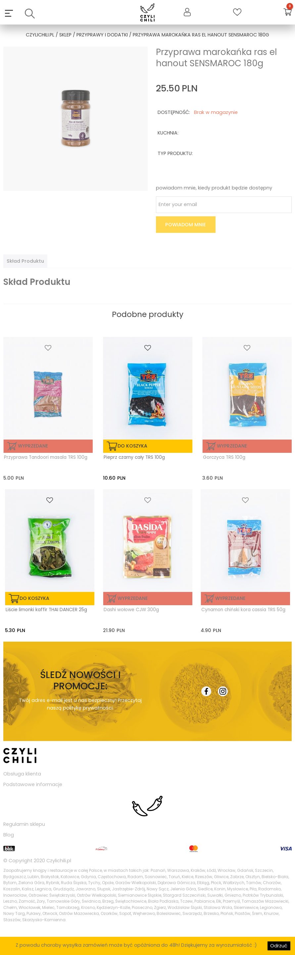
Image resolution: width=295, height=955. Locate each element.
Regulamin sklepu (24, 824)
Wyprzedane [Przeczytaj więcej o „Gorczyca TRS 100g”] (232, 446)
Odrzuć (278, 945)
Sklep (65, 34)
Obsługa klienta (22, 773)
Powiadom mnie (185, 224)
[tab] (25, 261)
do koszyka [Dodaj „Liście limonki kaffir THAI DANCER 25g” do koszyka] (34, 598)
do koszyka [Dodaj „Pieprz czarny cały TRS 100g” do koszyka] (132, 446)
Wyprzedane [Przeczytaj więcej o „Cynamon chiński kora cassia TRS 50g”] (230, 598)
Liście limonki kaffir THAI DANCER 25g (46, 610)
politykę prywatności (88, 708)
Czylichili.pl (58, 860)
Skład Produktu (25, 261)
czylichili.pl (40, 34)
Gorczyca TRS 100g (224, 457)
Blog (8, 834)
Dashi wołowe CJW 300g (131, 610)
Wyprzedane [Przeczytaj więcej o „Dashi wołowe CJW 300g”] (133, 598)
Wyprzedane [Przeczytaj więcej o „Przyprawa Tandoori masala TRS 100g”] (33, 446)
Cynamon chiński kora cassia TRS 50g (243, 610)
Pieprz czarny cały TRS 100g (134, 457)
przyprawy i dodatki (102, 34)
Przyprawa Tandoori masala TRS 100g (45, 457)
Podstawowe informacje (32, 784)
